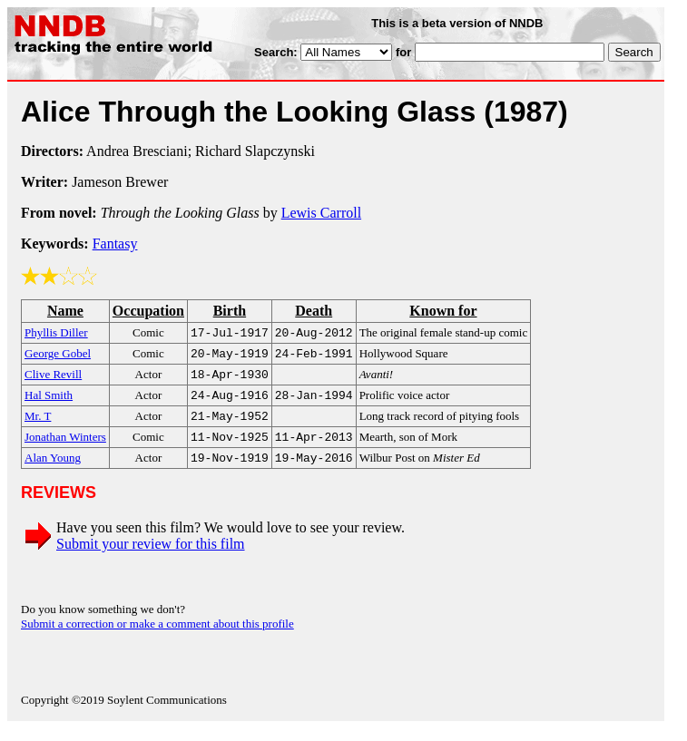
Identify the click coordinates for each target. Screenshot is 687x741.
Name (65, 310)
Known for (442, 310)
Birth (229, 310)
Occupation (148, 310)
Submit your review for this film (150, 556)
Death (313, 310)
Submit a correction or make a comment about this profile (157, 636)
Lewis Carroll (321, 212)
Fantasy (115, 243)
